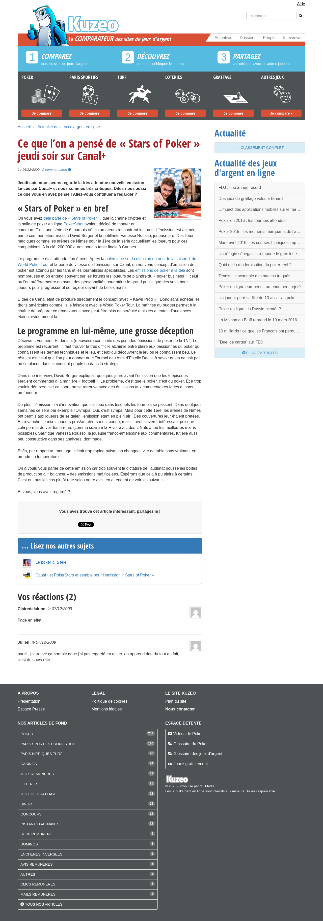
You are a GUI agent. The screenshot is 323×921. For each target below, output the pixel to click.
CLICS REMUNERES (37, 884)
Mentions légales (107, 709)
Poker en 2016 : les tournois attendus (252, 220)
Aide (301, 4)
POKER (26, 734)
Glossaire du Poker (190, 744)
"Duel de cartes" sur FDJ (241, 342)
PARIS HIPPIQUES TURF (41, 754)
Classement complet (260, 148)
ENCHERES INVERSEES (41, 854)
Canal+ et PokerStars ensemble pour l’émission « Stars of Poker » (94, 575)
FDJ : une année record (240, 187)
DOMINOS (29, 844)
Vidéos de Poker (188, 734)
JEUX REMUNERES (37, 774)
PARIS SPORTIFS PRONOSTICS (47, 744)
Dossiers (247, 38)
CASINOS (28, 764)
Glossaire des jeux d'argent (197, 754)
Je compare (41, 113)
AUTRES (27, 874)
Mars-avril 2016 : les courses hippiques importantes (262, 243)
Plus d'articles (260, 353)
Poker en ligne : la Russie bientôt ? (250, 309)
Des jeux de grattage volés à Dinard (251, 198)
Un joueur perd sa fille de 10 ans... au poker (258, 298)
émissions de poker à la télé (160, 270)
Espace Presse (31, 709)
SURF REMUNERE (36, 834)
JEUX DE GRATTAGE (38, 794)
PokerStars (73, 224)
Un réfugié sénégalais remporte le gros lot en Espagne (262, 254)
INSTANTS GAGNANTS (40, 824)
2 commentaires (56, 170)
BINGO (26, 804)
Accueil (24, 127)
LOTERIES (29, 784)
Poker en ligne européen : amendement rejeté (260, 287)
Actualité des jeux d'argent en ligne (68, 127)
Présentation (29, 701)
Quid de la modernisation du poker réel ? (255, 265)
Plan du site (175, 701)
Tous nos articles (43, 904)
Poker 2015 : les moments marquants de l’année (262, 231)
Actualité (230, 133)
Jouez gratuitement (190, 764)
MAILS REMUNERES (38, 894)
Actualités (223, 38)
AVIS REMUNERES (36, 864)
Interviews (292, 38)
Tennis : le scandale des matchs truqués (254, 276)
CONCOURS (31, 814)
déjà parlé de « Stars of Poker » (71, 218)
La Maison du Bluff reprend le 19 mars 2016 (258, 320)
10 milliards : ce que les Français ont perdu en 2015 (262, 331)
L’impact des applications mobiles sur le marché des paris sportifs (262, 209)
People (269, 38)
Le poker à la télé (50, 562)
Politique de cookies (109, 701)
